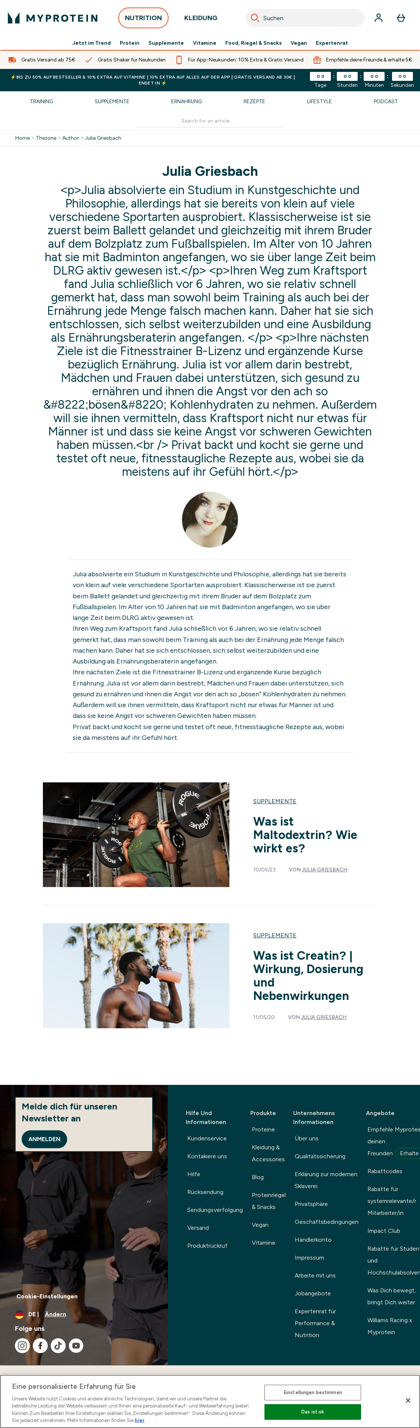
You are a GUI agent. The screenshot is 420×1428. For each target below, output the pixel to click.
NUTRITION (143, 20)
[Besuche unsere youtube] (76, 1345)
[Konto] (378, 18)
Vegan (299, 43)
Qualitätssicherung (320, 1156)
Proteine (263, 1129)
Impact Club (383, 1230)
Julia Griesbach (103, 138)
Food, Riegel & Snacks (253, 43)
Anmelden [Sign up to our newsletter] (44, 1139)
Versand (198, 1227)
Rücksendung (205, 1192)
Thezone (46, 138)
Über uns (307, 1138)
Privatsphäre (311, 1203)
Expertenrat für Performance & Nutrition (315, 1323)
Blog (258, 1177)
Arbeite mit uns (315, 1275)
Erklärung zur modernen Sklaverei (326, 1180)
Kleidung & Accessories (268, 1153)
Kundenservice (207, 1138)
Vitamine (204, 43)
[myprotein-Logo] (52, 18)
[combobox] (304, 18)
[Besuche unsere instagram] (22, 1345)
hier (140, 1420)
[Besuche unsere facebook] (40, 1345)
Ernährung (186, 101)
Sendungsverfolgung (215, 1209)
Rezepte (254, 101)
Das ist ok (312, 1412)
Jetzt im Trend (91, 43)
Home (22, 138)
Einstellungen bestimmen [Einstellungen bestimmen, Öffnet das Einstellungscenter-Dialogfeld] (313, 1392)
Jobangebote (313, 1293)
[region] (210, 1401)
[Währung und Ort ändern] (84, 1314)
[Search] (255, 18)
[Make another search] (210, 121)
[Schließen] (408, 1400)
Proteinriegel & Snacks (269, 1200)
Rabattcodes (384, 1171)
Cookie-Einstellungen (47, 1296)
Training (41, 101)
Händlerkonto (313, 1239)
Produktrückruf (207, 1245)
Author (70, 138)
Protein (130, 43)
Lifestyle (319, 101)
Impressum (309, 1257)
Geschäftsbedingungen (326, 1221)
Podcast (386, 101)
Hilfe (193, 1174)
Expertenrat (332, 43)
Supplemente (166, 43)
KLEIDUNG (200, 20)
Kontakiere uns (207, 1156)
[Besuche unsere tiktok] (58, 1345)
